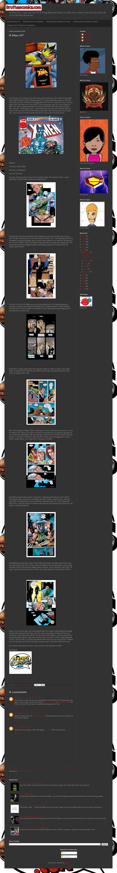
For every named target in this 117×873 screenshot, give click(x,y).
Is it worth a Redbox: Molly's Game (30, 817)
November (87, 252)
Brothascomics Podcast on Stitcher (85, 21)
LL (15, 727)
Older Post (69, 768)
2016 (83, 286)
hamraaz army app (50, 702)
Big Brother (87, 34)
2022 (84, 247)
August (86, 264)
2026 (84, 236)
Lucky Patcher (18, 713)
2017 (83, 284)
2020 (84, 275)
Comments (66, 857)
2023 (84, 245)
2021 (83, 250)
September (87, 261)
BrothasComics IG (13, 21)
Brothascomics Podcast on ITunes (58, 21)
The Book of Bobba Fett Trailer (92, 257)
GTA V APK (47, 730)
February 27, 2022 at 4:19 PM (33, 713)
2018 (83, 281)
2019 (83, 278)
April (85, 266)
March (86, 269)
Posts (64, 853)
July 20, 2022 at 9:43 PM (24, 727)
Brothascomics (88, 37)
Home (41, 768)
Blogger (67, 863)
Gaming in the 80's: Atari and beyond (31, 783)
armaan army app (63, 702)
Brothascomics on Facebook (33, 21)
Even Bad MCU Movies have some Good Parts (33, 828)
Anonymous (18, 698)
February (87, 272)
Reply (16, 707)
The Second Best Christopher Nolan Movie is (33, 806)
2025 (84, 239)
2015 (83, 289)
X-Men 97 (86, 255)
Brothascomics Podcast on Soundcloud (21, 25)
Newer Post (13, 768)
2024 (84, 242)
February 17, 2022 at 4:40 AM (31, 698)
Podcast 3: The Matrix (26, 794)
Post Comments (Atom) (24, 771)
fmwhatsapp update (39, 716)
